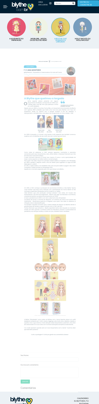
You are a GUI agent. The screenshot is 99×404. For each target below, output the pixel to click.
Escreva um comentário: (30, 368)
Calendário (83, 398)
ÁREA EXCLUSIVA (43, 3)
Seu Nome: (25, 359)
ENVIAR (25, 385)
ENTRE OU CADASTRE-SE (86, 3)
